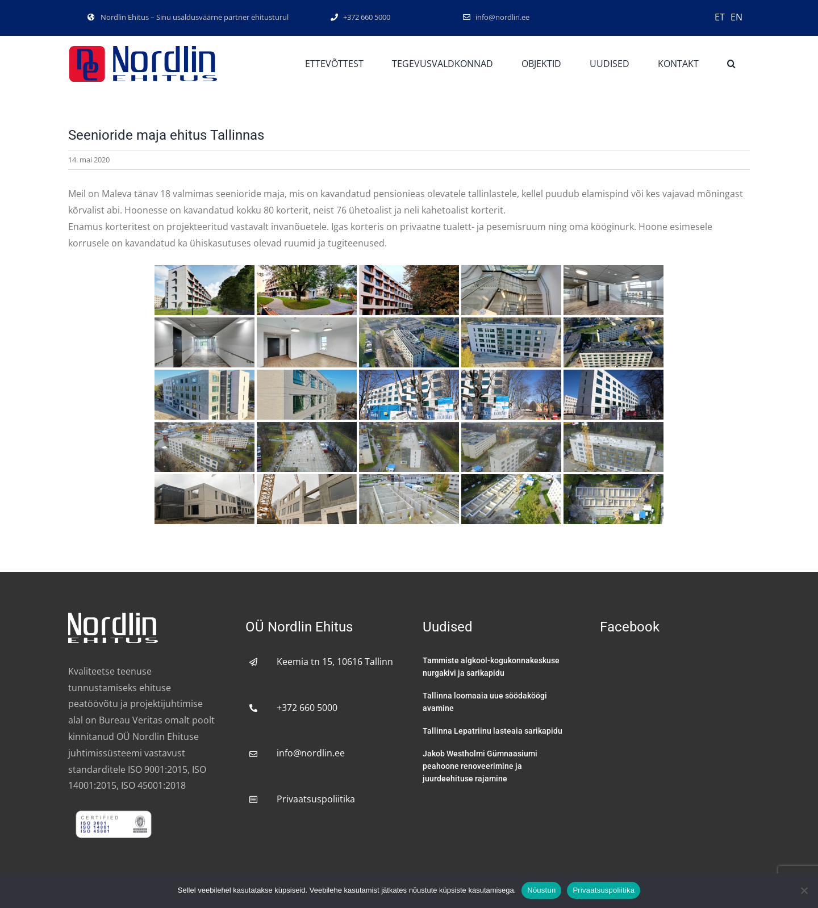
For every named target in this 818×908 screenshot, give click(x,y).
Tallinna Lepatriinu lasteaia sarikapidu (492, 730)
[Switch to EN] (736, 16)
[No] (803, 890)
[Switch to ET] (720, 16)
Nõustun (541, 890)
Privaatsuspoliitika (316, 799)
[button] (731, 64)
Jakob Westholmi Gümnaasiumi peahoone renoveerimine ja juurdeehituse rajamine (480, 766)
